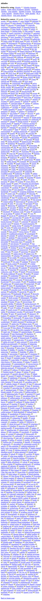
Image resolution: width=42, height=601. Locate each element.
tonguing (6, 594)
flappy (25, 29)
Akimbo (18, 7)
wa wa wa (32, 484)
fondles (27, 174)
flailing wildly (17, 564)
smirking (14, 352)
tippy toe (4, 270)
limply (23, 272)
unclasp (3, 292)
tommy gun (32, 206)
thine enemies (17, 362)
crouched (6, 388)
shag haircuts (34, 462)
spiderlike (28, 172)
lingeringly (20, 266)
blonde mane (7, 542)
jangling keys (22, 416)
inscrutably (5, 498)
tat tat (21, 248)
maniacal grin (27, 141)
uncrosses (37, 43)
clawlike (21, 350)
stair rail (19, 438)
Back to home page (8, 598)
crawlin (38, 566)
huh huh (4, 330)
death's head (25, 93)
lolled (22, 406)
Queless (35, 208)
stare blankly (36, 218)
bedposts (4, 414)
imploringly (36, 135)
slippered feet (15, 77)
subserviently (24, 430)
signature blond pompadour (20, 522)
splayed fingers (14, 39)
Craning (14, 192)
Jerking (13, 248)
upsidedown (14, 414)
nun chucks (23, 147)
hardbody (22, 558)
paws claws (21, 348)
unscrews (22, 426)
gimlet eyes (30, 254)
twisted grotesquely (29, 320)
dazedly (27, 442)
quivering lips (17, 388)
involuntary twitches (15, 312)
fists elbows (17, 328)
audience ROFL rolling (20, 498)
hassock (26, 117)
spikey (16, 184)
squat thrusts (21, 484)
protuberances (6, 546)
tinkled (10, 402)
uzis (18, 302)
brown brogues (33, 272)
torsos (18, 396)
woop (10, 450)
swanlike (10, 164)
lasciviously (13, 51)
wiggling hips (12, 430)
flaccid (11, 574)
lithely (22, 566)
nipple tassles (26, 105)
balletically (36, 39)
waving (15, 582)
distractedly (30, 434)
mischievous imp (33, 556)
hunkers (4, 316)
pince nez (14, 135)
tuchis (8, 228)
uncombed (17, 444)
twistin (34, 93)
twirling (16, 150)
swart (37, 526)
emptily (35, 362)
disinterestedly (28, 408)
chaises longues (8, 478)
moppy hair (32, 468)
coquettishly (16, 83)
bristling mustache (30, 61)
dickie (12, 302)
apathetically (23, 216)
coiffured (19, 402)
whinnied (6, 582)
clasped (12, 121)
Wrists (37, 260)
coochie (32, 270)
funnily (22, 404)
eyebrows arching (28, 123)
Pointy (21, 390)
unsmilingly (7, 186)
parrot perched (6, 89)
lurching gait (31, 322)
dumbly (15, 230)
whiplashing (26, 524)
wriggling (20, 380)
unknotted (19, 434)
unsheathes (5, 55)
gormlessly (25, 244)
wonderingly (5, 322)
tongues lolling (8, 53)
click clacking (6, 382)
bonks (34, 500)
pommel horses (35, 216)
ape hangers (5, 500)
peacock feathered (20, 516)
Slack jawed (12, 85)
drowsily (36, 294)
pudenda (37, 540)
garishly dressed (18, 374)
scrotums (4, 506)
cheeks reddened (9, 274)
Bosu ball (25, 460)
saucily (3, 446)
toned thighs (20, 25)
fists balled (14, 113)
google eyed (32, 202)
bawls (30, 260)
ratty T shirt (25, 508)
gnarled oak (7, 526)
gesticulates (33, 145)
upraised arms (19, 340)
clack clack (12, 73)
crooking (15, 188)
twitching (4, 93)
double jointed (28, 77)
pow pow (27, 588)
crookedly (4, 248)
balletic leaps (32, 492)
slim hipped (29, 542)
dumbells (31, 426)
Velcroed (6, 556)
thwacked (28, 420)
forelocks (4, 530)
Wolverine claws (17, 242)
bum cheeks (16, 29)
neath (3, 264)
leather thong (30, 186)
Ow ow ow (23, 572)
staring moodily (6, 428)
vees (31, 214)
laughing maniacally (24, 69)
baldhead (26, 83)
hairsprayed (21, 75)
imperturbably (6, 256)
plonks (5, 568)
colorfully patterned (16, 494)
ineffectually (5, 152)
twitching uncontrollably (30, 184)
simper (29, 190)
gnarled (6, 220)
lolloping (12, 127)
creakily (4, 424)
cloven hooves (33, 364)
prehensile (11, 35)
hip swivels (37, 200)
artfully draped (35, 288)
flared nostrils (16, 55)
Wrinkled (20, 586)
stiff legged (28, 65)
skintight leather (20, 358)
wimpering (16, 418)
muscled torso (6, 516)
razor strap (28, 530)
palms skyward (8, 342)
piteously (34, 222)
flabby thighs (34, 470)
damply (13, 111)
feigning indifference (8, 510)
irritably (28, 346)
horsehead (27, 482)
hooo (30, 580)
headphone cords (35, 282)
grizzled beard (33, 472)
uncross (11, 25)
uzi (2, 390)
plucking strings (28, 156)
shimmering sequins (30, 578)
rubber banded (17, 336)
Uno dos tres (30, 456)
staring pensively (16, 172)
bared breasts (31, 390)
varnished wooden (28, 544)
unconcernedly (27, 91)
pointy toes (12, 194)
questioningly (6, 254)
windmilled (14, 276)
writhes (24, 520)
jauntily (38, 306)
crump (33, 79)
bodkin (10, 496)
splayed (26, 49)
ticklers (18, 308)
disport (10, 584)
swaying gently (8, 484)
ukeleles (13, 466)
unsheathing (5, 29)
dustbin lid (32, 574)
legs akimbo (36, 11)
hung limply (5, 31)
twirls (36, 176)
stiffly (9, 67)
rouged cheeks (6, 123)
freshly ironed (20, 538)
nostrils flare (25, 200)
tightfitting (13, 378)
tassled (20, 109)
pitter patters (13, 474)
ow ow (3, 268)
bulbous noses (27, 324)
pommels (13, 400)
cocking (20, 182)
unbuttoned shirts (15, 97)
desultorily (37, 442)
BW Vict (16, 152)
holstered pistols (15, 61)
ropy (2, 164)
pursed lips (20, 296)
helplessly (31, 514)
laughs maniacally (22, 164)
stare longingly (8, 590)
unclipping (5, 170)
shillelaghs (5, 544)
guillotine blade (6, 538)
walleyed (6, 370)
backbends (5, 192)
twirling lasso (22, 198)
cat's (2, 394)
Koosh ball (5, 282)
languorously (13, 278)
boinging (4, 158)
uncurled (17, 49)
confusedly (18, 436)
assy (11, 592)
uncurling (12, 210)
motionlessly (13, 43)
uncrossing (13, 354)
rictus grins (33, 342)
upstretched (14, 562)
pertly (5, 320)
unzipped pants (11, 390)
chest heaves (5, 362)
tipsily (35, 59)
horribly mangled (24, 330)
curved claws (5, 150)
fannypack (7, 560)
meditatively (28, 23)
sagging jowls (17, 346)
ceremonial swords (30, 444)
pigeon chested (6, 240)
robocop (12, 330)
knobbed (31, 111)
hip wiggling (26, 476)
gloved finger (27, 302)
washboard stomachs (16, 234)
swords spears (26, 562)
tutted (23, 188)
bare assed (13, 232)
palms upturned (20, 452)
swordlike (20, 178)
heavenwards (14, 320)
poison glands (6, 288)
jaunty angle (22, 316)
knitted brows (16, 220)
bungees (16, 224)
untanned (4, 200)
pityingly (22, 506)
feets (9, 252)
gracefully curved (7, 356)
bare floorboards (18, 334)
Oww (37, 592)
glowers (28, 528)
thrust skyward (14, 424)
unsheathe (4, 532)
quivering (24, 252)
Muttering (11, 206)
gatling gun (7, 284)
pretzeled (4, 172)
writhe (32, 520)
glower (33, 262)
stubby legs (30, 494)
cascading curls (30, 382)
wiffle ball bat (17, 500)
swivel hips (23, 270)
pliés (11, 204)
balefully (35, 256)
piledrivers (10, 518)
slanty (19, 532)
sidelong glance (33, 510)
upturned (12, 316)
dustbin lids (18, 536)
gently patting (6, 338)
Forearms (30, 458)
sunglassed (37, 212)
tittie (28, 208)
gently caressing (15, 33)
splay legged (24, 21)
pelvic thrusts (19, 526)
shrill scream (13, 298)
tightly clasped (6, 47)
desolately (6, 212)
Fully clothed (17, 588)
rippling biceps (25, 43)
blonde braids (23, 210)
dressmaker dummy (31, 220)
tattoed (33, 252)
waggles (17, 180)
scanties (28, 196)
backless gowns (6, 196)
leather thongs (12, 162)
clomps (20, 454)
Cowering (18, 280)
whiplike (16, 554)
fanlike (38, 318)
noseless (4, 426)
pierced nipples (22, 63)
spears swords (33, 188)
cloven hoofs (26, 300)
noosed (23, 150)
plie (2, 384)
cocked (3, 97)
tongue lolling (8, 202)
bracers (32, 416)
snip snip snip (13, 268)
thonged (23, 145)
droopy (22, 514)
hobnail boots (32, 412)
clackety (12, 504)
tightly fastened (18, 322)
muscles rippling (30, 55)
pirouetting (18, 442)
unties (3, 580)
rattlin (3, 312)
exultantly (23, 162)
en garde (30, 340)
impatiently (5, 336)
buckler (25, 137)
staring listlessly (31, 478)
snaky (5, 308)
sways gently (16, 282)
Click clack (33, 45)
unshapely (4, 103)
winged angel (19, 284)
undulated (21, 206)
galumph (20, 480)
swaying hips (17, 218)
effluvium (36, 376)
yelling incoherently (27, 310)
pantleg (3, 306)
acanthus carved (26, 512)
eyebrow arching (17, 420)
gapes (19, 518)
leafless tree (7, 442)
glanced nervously (24, 154)
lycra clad (6, 328)
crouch (15, 252)
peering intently (14, 156)
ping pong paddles (16, 456)
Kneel (37, 340)
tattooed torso (6, 294)
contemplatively (19, 364)
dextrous (23, 378)
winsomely (5, 324)
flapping (27, 376)
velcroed (4, 61)
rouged (24, 470)
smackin (4, 258)
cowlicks (29, 454)
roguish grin (5, 418)
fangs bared (5, 226)
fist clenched (20, 492)
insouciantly (30, 67)
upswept (35, 508)
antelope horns (29, 502)
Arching (4, 101)
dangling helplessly (20, 288)
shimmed (10, 396)
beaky (16, 222)
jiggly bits (6, 332)
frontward (6, 262)
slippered (33, 238)
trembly (12, 133)
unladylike (24, 448)
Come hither (15, 360)
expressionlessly (15, 65)
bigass (19, 530)
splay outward (22, 342)
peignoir (29, 406)
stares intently (15, 550)
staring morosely (31, 304)
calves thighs (11, 99)
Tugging (4, 440)
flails (16, 129)
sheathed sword (6, 452)
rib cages (16, 262)
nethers (34, 308)
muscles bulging (19, 458)
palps (31, 292)
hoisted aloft (12, 572)
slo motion (27, 398)
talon (35, 528)
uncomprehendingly (27, 125)
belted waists (25, 414)
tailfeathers (11, 488)
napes (5, 378)
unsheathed (34, 198)
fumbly (19, 376)
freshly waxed (15, 408)
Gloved (25, 424)
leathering (18, 174)
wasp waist (29, 306)
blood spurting (34, 474)
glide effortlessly (14, 462)
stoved (18, 592)
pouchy (20, 274)
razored (11, 376)
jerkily (33, 29)
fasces (3, 402)
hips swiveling (32, 380)
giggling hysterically (25, 326)
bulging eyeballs (9, 59)
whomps (17, 256)
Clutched (6, 218)
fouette (31, 286)
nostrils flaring (21, 45)
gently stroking (8, 586)
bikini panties (14, 520)
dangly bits (14, 93)
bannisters (32, 53)
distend (20, 570)
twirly (37, 248)
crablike (22, 552)
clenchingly (5, 188)
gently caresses (14, 101)
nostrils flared (18, 67)
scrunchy (23, 158)
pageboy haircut (34, 558)
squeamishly (30, 570)
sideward (37, 384)
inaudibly (34, 360)
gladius (28, 274)
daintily (35, 99)
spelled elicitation (24, 236)
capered (33, 131)
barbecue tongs (29, 518)
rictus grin (35, 152)
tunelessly (23, 400)
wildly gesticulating (16, 115)
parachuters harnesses (18, 246)
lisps (28, 386)
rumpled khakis (26, 332)
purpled (13, 166)
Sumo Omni (7, 180)
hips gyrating (8, 464)
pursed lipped (24, 166)
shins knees (7, 139)
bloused (3, 210)
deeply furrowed (32, 586)
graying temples (15, 578)
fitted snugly (29, 280)
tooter (30, 240)
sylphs (13, 170)
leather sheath (30, 402)
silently (12, 380)
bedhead (6, 528)
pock (35, 346)
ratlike (38, 312)
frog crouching (13, 580)
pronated (29, 139)
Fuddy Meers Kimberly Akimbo (18, 9)
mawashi (34, 498)
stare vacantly (19, 486)
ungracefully (12, 566)
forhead (25, 101)
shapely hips (25, 135)
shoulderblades (20, 286)
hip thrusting (5, 554)
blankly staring (26, 107)
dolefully (30, 504)
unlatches (29, 486)
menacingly (30, 284)
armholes (21, 488)
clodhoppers (5, 107)
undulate (25, 262)
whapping (25, 410)
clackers (25, 360)
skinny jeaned (35, 228)
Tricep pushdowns (7, 95)
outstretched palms (25, 170)
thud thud (32, 400)
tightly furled (36, 210)
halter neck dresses (20, 228)
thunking (22, 85)
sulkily (12, 182)
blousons (4, 408)
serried (19, 440)
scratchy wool (6, 224)
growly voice (27, 576)
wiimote (4, 482)
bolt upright (18, 89)
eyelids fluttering (30, 290)
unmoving (4, 352)
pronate (26, 308)
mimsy (36, 107)
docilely (4, 576)
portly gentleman (31, 490)
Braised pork (24, 338)
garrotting (4, 37)
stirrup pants (20, 574)
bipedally (4, 540)
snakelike (13, 506)
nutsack (23, 129)
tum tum (36, 95)
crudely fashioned (7, 57)
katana (14, 558)
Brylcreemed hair (34, 75)
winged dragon (19, 240)
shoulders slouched (23, 71)
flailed (12, 530)
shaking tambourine (28, 446)
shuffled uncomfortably (9, 344)
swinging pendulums (27, 192)
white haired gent (31, 388)
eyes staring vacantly (32, 436)
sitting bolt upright (7, 178)
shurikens (29, 334)
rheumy (6, 476)
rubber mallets (32, 534)
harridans (4, 400)
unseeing (29, 57)
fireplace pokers (24, 99)
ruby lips (28, 564)
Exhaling (13, 426)
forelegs (13, 326)
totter (3, 252)
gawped (32, 150)
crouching (34, 424)
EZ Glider (13, 258)
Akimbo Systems (25, 11)
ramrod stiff (5, 81)
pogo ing (12, 154)
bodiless (37, 69)
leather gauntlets (9, 109)
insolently (14, 568)
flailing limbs (17, 31)
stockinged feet (6, 436)
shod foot (15, 105)
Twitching (25, 152)
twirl (11, 308)
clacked (6, 290)
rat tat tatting (7, 214)
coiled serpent (6, 412)
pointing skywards (23, 95)
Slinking (4, 508)
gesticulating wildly (22, 428)
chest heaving (8, 438)
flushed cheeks (8, 372)
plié (24, 282)
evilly (13, 532)
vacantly (36, 330)
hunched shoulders (7, 75)
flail (13, 198)
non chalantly (19, 190)
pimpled (24, 230)
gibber (31, 352)
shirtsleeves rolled (7, 480)
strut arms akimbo (19, 15)
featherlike (13, 292)
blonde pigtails (6, 392)
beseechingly (33, 246)
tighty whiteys (35, 316)
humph (27, 500)
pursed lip (23, 292)
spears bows (28, 318)
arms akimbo (12, 11)
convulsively (24, 79)
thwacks (30, 113)
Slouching (27, 33)
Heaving (32, 194)
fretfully (4, 504)
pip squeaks (22, 127)
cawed (31, 506)
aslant (30, 348)
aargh (15, 338)
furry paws (5, 552)
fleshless (4, 113)
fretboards (35, 119)
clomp (22, 113)
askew (3, 310)
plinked (6, 410)
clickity (15, 512)
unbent (3, 43)
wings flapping (32, 87)
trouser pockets (13, 300)
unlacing (22, 510)
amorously (7, 444)
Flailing (3, 154)
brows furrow (24, 232)
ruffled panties (15, 398)
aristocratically (33, 590)
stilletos (15, 370)
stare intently (18, 139)
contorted (25, 222)
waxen (38, 408)
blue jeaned (15, 470)
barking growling (33, 554)
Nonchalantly (12, 514)
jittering (4, 236)
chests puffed (5, 490)
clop (2, 348)
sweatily (4, 548)
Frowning (37, 476)
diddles (12, 350)
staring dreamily (13, 141)
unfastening (34, 268)
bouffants (4, 592)
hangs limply (18, 546)
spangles (22, 466)
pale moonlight (25, 568)
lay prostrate (26, 176)
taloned (19, 306)
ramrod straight (26, 278)
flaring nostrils (23, 121)
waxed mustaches (28, 224)
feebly (25, 180)
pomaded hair (19, 87)
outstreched (17, 117)
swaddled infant (6, 174)
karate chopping (29, 366)
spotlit (26, 218)
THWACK (30, 422)
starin (28, 212)
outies (5, 456)
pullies (12, 440)
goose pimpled (32, 266)
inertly (38, 178)
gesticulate (36, 440)
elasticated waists (34, 560)
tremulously (32, 552)
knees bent (27, 97)
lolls (2, 430)
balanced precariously (32, 532)
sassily (34, 164)
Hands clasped (6, 184)
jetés (16, 272)
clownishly (23, 264)
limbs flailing (33, 35)
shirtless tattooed (21, 450)
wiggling (13, 422)
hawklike (9, 492)
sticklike (15, 107)
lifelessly (4, 91)
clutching (23, 344)
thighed (15, 332)
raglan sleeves (18, 254)
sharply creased (35, 584)
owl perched (33, 162)
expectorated (30, 480)
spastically (18, 47)
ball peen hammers (10, 250)
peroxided (4, 242)
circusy (3, 574)
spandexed (5, 502)
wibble (5, 314)
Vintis (11, 286)
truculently (25, 432)
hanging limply (15, 27)
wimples (27, 548)
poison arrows (8, 296)
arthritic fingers (11, 384)
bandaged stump (7, 280)
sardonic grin (5, 458)
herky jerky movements (9, 448)
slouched (13, 270)
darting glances (18, 534)
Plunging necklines (25, 168)
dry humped (34, 450)
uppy (12, 314)
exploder (24, 268)
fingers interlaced (26, 51)
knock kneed (5, 117)
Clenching (30, 496)
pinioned (35, 21)
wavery (14, 552)
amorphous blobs (29, 396)
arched (37, 580)
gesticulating (17, 490)
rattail (11, 160)
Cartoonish (20, 386)
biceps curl (5, 135)
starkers (18, 214)
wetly (28, 41)
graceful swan (16, 290)
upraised (4, 121)
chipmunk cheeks (19, 560)
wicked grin (14, 508)
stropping (33, 354)
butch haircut (20, 202)
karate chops (5, 125)
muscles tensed (17, 528)
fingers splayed (6, 49)
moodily (6, 137)
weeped (11, 434)
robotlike (22, 468)
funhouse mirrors (30, 328)
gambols (12, 238)
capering (4, 354)
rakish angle (19, 41)
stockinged (19, 196)
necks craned (12, 264)
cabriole (15, 145)
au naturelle (15, 410)
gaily (22, 394)
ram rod (18, 160)
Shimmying (5, 588)
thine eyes (6, 230)
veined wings (14, 524)
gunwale (27, 294)
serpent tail (5, 404)
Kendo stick (18, 382)
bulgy (12, 266)
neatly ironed (12, 310)
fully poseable (14, 432)
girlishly (12, 236)
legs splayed (5, 23)
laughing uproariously (23, 464)
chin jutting (29, 31)
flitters (21, 208)
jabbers (38, 326)
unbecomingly (6, 364)
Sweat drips (21, 472)
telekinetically (25, 582)
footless (30, 404)
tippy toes (24, 276)
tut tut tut (12, 216)
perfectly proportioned (9, 406)
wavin (5, 77)
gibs (14, 147)
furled (30, 358)
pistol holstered (21, 584)
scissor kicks (21, 53)
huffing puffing (30, 392)
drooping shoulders (22, 119)
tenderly (4, 520)
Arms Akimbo (7, 13)
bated (3, 572)
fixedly (35, 41)
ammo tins (15, 324)
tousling (14, 404)
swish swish (21, 590)
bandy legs (13, 79)
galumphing (34, 137)
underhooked (15, 540)
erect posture (5, 512)
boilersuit (4, 522)
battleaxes (13, 158)
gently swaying (30, 89)
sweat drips (22, 35)
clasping (27, 226)
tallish (21, 422)
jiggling (16, 123)
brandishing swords (8, 416)
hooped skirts (6, 460)
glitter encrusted (35, 368)
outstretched (21, 260)
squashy (4, 494)
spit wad (36, 482)
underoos (36, 588)
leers (28, 374)
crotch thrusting (15, 482)
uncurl (21, 73)
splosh (13, 454)
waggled (11, 69)
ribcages (38, 51)
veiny (12, 63)
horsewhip (7, 534)
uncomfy (13, 208)
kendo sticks (36, 117)
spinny (35, 398)
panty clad (24, 354)
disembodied (34, 572)
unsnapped (15, 544)
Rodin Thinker (6, 87)
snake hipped (34, 129)
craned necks (28, 160)
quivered (34, 250)
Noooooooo (5, 145)
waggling (4, 63)
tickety (3, 474)
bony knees (18, 186)
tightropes (4, 470)
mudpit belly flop (31, 536)
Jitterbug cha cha (16, 548)
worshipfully (7, 119)
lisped (9, 358)
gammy (27, 103)
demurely (32, 314)
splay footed (7, 129)
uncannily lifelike (7, 304)
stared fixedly (22, 314)
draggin (3, 216)
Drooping (29, 350)
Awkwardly (17, 318)
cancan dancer (6, 536)
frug (30, 384)
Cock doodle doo (18, 556)
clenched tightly (16, 103)
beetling (4, 127)
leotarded (30, 178)
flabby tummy (26, 370)
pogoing (23, 474)
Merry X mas (30, 546)
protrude (30, 526)
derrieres (36, 386)
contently (4, 422)
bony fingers (32, 85)
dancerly (12, 570)
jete (23, 554)
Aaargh (11, 306)
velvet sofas (18, 392)
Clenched (26, 39)
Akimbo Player (18, 13)
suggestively (31, 488)
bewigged (29, 204)
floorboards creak (30, 47)
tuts (2, 492)
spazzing (4, 208)
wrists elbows (31, 182)
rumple (3, 298)
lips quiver (21, 133)
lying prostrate (8, 71)
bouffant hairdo (33, 538)
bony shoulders (16, 37)
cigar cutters (30, 115)
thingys (25, 550)
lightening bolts (12, 394)
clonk (37, 57)
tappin (11, 260)
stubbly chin (14, 91)
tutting (26, 372)
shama (27, 362)
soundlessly (22, 194)
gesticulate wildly (32, 73)
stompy (33, 101)
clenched (31, 133)
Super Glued (7, 41)
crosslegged (31, 234)
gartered (30, 394)
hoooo (23, 580)
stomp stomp (16, 226)
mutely (15, 125)
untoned (36, 370)
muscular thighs (35, 127)
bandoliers (19, 542)
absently (23, 384)
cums (5, 562)
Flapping (35, 410)
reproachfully (6, 131)
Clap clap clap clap (8, 472)
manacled (33, 147)
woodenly (4, 244)
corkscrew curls (6, 272)
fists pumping (13, 446)
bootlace (21, 504)
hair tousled (14, 200)
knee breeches (14, 576)
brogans (34, 121)
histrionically (22, 368)
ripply (25, 214)
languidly (28, 242)
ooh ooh (6, 558)
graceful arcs (31, 296)
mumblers (4, 166)
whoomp (4, 204)
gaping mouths (8, 386)
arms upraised (27, 356)
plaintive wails (18, 212)
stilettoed (16, 460)
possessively (23, 250)
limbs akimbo (30, 13)
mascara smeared (24, 59)
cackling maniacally (20, 131)
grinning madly (29, 438)
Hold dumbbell (19, 412)
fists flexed (15, 476)
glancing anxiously (7, 368)
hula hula (36, 524)
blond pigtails (30, 336)
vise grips (19, 204)
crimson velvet (6, 190)
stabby (3, 69)
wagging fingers (13, 176)
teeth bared (29, 312)
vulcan (24, 462)
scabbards (19, 57)
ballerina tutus (6, 486)
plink (18, 356)
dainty (37, 454)
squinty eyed (27, 592)
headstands (17, 294)
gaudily (25, 418)
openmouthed (6, 147)
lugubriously (26, 540)
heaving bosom (29, 27)
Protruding (7, 318)
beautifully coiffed (24, 143)
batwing (33, 550)
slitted (13, 168)
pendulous (11, 143)
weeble (27, 440)
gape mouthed (22, 238)
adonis (18, 372)
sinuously (28, 248)
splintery (22, 111)
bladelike (23, 352)
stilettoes (4, 398)
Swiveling (27, 37)
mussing (30, 566)
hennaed (4, 133)
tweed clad (20, 496)
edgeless (20, 478)
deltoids (19, 304)
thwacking (10, 348)
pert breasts (15, 244)
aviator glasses (16, 502)
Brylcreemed (5, 366)
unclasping (15, 137)
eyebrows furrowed (26, 258)
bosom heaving (6, 222)
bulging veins (17, 81)
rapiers (34, 428)
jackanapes (17, 366)
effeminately (25, 298)
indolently (26, 256)
